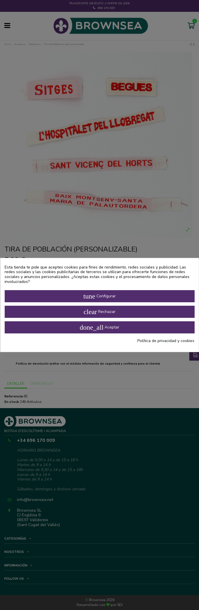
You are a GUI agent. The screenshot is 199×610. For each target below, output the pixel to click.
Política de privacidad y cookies (165, 341)
